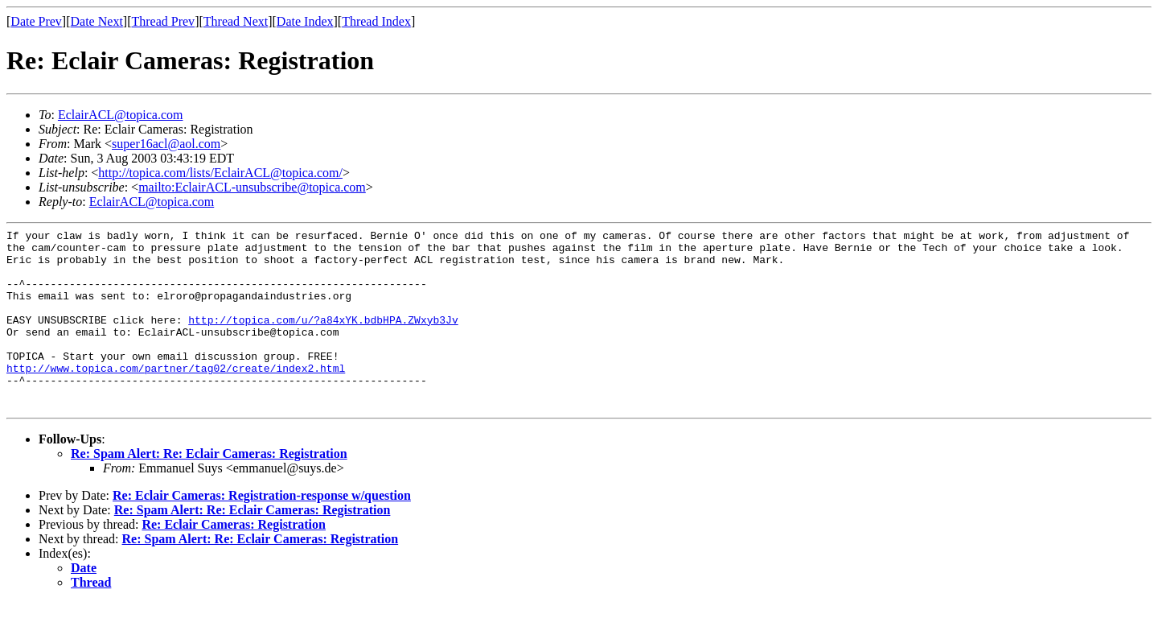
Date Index (305, 21)
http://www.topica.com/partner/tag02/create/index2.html (175, 397)
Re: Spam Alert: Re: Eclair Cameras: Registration (209, 490)
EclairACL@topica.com (120, 115)
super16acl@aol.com (166, 143)
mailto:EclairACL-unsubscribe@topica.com (252, 187)
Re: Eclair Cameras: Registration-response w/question (262, 531)
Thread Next (235, 21)
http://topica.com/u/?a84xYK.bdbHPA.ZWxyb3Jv (323, 339)
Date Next (97, 21)
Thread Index (376, 21)
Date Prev (36, 21)
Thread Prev (163, 21)
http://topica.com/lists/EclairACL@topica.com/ (220, 172)
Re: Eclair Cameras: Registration (234, 560)
